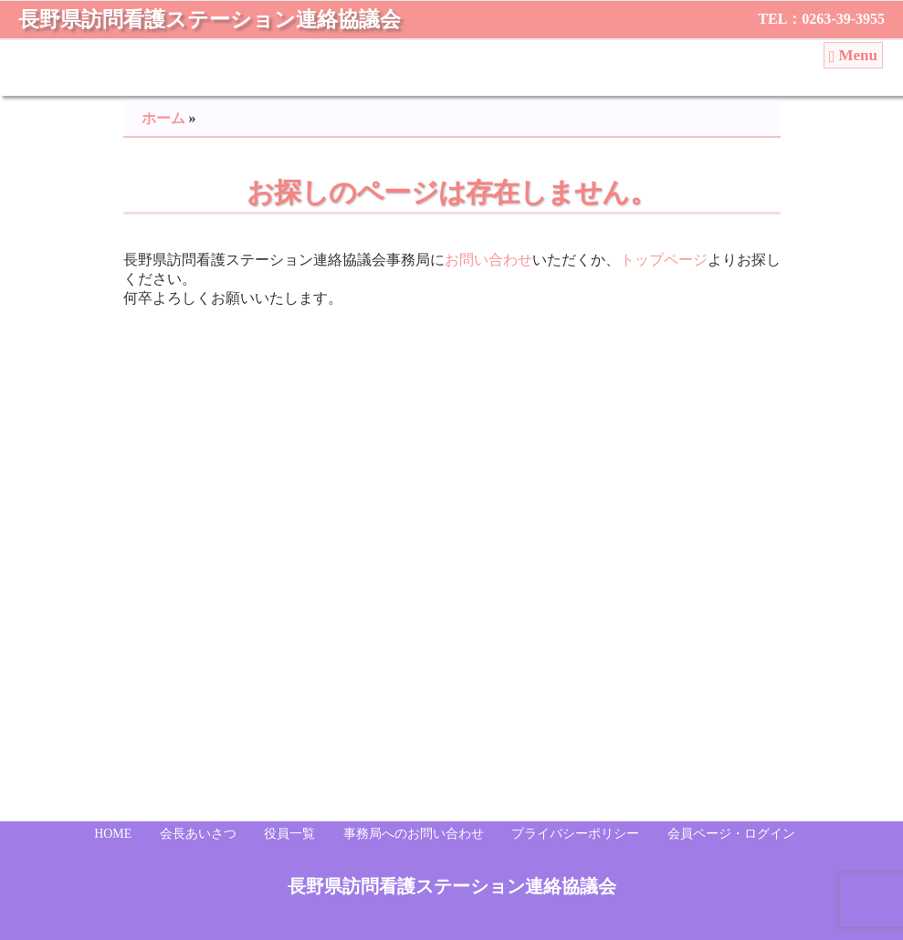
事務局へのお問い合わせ (413, 834)
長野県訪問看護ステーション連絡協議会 (209, 19)
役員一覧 (289, 834)
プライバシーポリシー (575, 834)
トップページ (664, 259)
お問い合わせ (488, 259)
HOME (112, 834)
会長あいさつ (198, 834)
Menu (853, 56)
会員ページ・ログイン (731, 834)
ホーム (163, 118)
